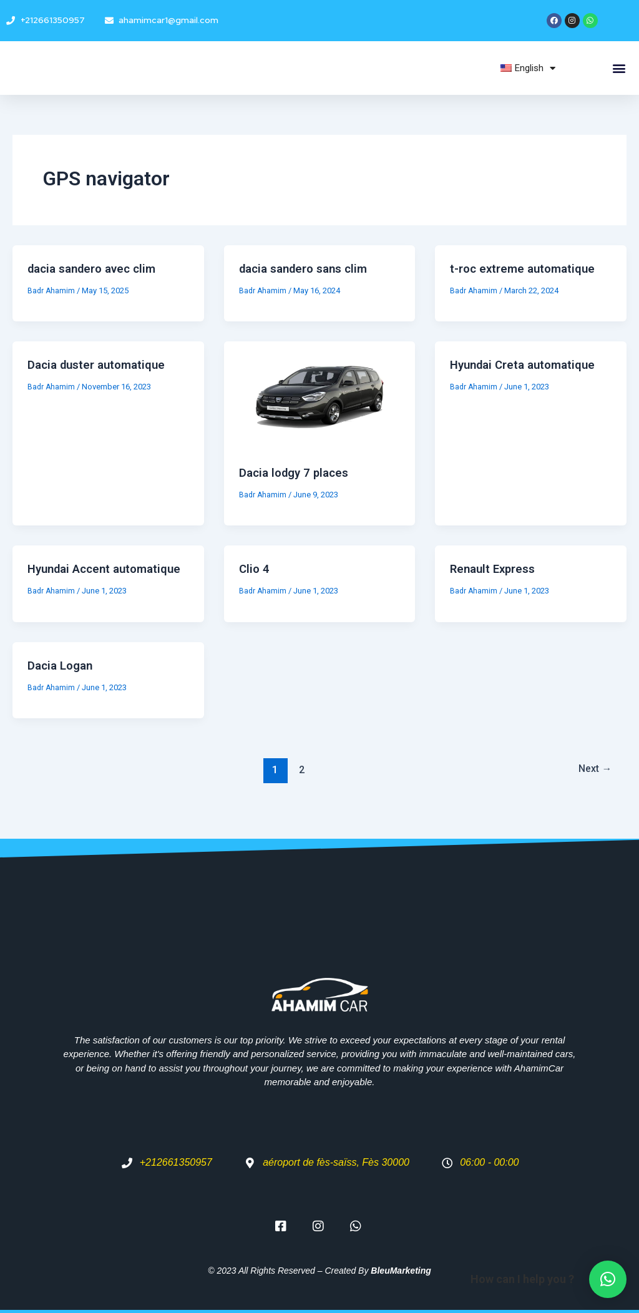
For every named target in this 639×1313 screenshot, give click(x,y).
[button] (619, 68)
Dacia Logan (62, 681)
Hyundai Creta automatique (527, 364)
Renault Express (496, 568)
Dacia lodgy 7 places (297, 472)
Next (592, 785)
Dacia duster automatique (101, 364)
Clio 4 (255, 568)
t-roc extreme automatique (526, 268)
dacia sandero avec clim (97, 268)
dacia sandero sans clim (308, 268)
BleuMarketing (401, 1271)
